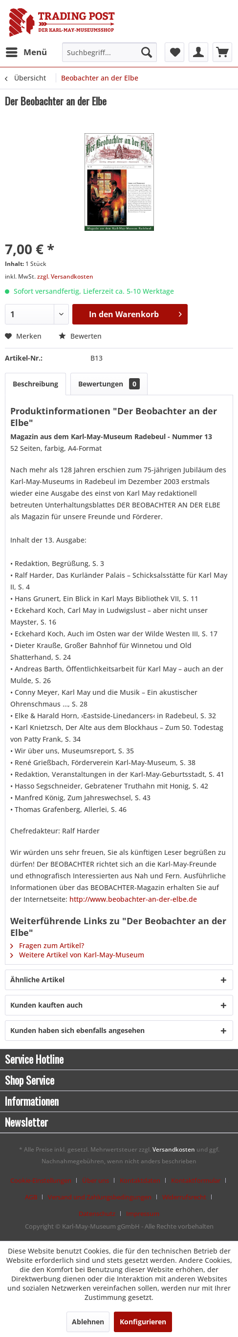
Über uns (95, 1180)
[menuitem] (26, 52)
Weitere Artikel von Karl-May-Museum (77, 954)
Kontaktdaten (140, 1180)
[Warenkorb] (222, 52)
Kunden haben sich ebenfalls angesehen (77, 1030)
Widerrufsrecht (184, 1197)
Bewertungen (109, 383)
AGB (31, 1197)
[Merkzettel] (174, 52)
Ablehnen (88, 1321)
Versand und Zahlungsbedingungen (99, 1197)
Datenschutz (97, 1213)
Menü (26, 51)
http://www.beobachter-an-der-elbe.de (133, 899)
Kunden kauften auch (46, 1005)
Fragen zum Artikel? (47, 945)
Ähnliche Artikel (37, 979)
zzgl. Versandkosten (65, 276)
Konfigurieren (143, 1321)
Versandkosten (173, 1149)
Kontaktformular (195, 1180)
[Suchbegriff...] (109, 52)
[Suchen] (146, 52)
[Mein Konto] (198, 52)
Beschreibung (35, 383)
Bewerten (80, 336)
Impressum (142, 1213)
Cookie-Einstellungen (40, 1180)
